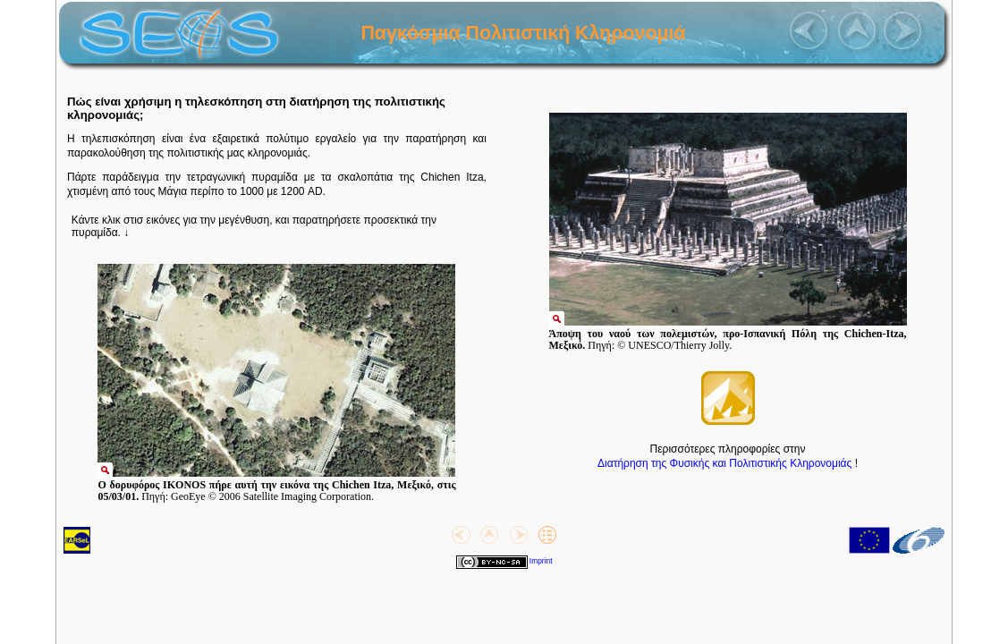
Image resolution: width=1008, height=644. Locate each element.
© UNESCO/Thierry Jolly (673, 345)
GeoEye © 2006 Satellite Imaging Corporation (271, 496)
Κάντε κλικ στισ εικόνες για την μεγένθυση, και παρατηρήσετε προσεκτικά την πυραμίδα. (254, 226)
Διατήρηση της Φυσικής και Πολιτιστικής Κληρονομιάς (724, 463)
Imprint (541, 560)
